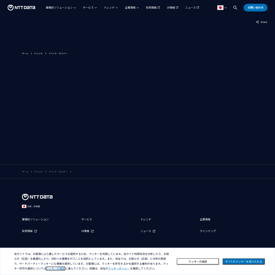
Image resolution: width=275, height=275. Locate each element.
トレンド (109, 7)
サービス (88, 7)
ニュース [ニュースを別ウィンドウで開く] (190, 7)
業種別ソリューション (59, 7)
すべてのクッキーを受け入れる (243, 261)
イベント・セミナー (58, 53)
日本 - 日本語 (31, 206)
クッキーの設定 (197, 261)
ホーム (25, 53)
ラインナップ (208, 231)
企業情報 (130, 7)
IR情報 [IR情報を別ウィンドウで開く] (171, 7)
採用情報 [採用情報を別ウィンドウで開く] (151, 7)
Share (261, 22)
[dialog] (137, 261)
